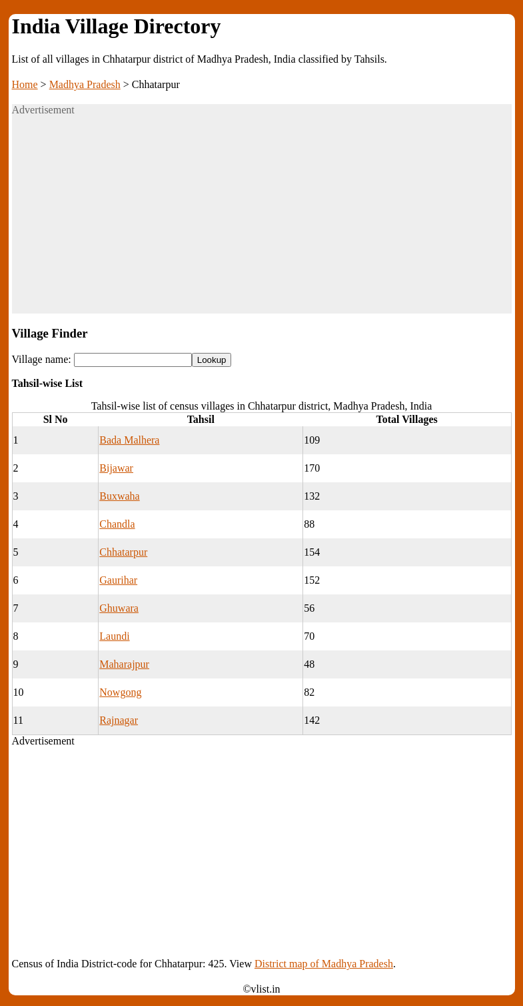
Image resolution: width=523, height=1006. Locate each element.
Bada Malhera (129, 440)
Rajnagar (118, 720)
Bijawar (116, 468)
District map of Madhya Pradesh (324, 963)
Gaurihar (118, 580)
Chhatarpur (123, 552)
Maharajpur (124, 664)
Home (25, 84)
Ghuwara (119, 608)
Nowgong (120, 692)
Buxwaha (119, 496)
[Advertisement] (262, 220)
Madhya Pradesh (85, 84)
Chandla (117, 524)
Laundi (114, 636)
